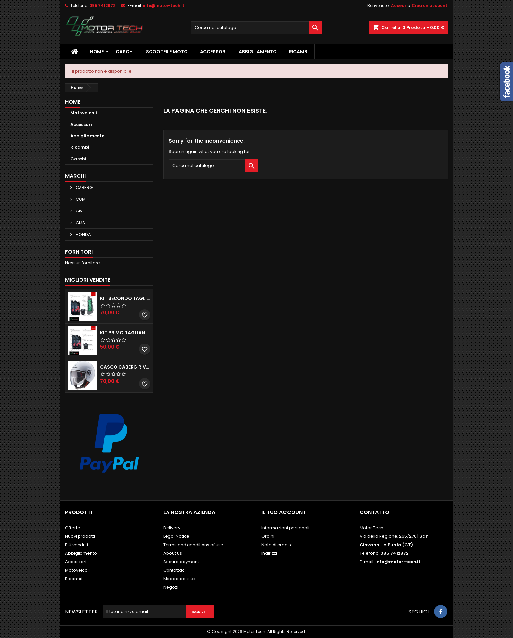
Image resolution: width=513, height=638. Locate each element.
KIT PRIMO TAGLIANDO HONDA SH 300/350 (125, 332)
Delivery (171, 528)
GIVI (79, 211)
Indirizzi (269, 553)
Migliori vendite (87, 280)
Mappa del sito (179, 579)
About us (172, 553)
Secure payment (181, 562)
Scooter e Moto (167, 51)
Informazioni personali (285, 528)
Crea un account (429, 5)
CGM (80, 199)
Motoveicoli (83, 113)
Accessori (213, 51)
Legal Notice (176, 536)
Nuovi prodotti (80, 536)
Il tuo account (283, 512)
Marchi (75, 176)
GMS (80, 223)
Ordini (267, 536)
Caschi (125, 51)
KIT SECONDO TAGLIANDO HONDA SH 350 (125, 298)
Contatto (374, 512)
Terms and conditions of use (193, 545)
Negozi (170, 587)
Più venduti (76, 545)
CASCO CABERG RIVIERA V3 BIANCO (125, 367)
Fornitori (79, 252)
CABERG (84, 187)
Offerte (72, 528)
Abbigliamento (258, 51)
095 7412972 (102, 5)
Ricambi (299, 51)
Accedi (398, 5)
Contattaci (174, 570)
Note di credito (277, 545)
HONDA (83, 234)
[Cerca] (256, 27)
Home (97, 51)
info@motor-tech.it (163, 5)
